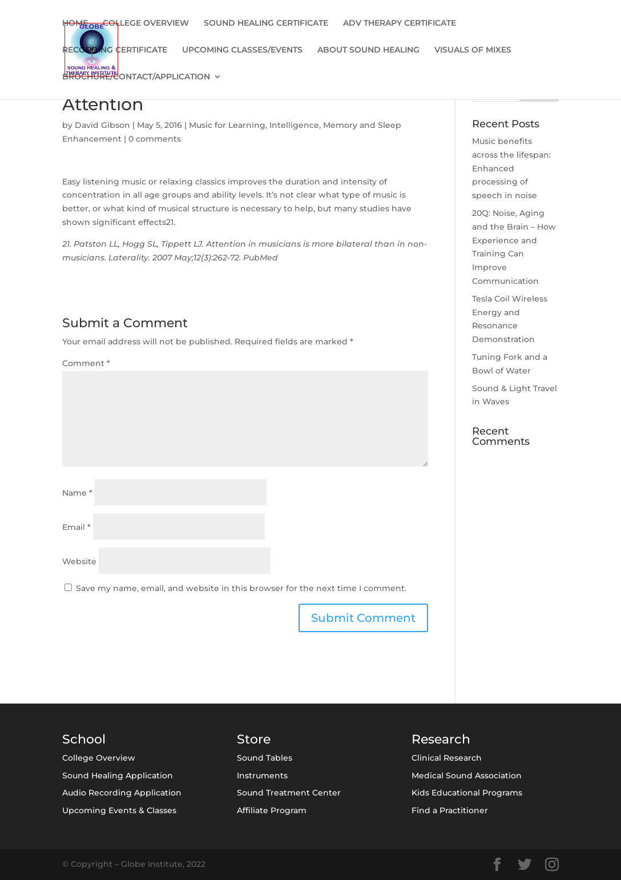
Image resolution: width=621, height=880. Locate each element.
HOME (75, 23)
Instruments (262, 775)
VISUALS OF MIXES (472, 50)
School (84, 739)
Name (77, 493)
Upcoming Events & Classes (119, 810)
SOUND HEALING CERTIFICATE (266, 23)
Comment (86, 363)
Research (441, 739)
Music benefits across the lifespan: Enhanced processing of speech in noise (511, 168)
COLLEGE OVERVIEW (146, 23)
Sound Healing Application (117, 775)
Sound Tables (264, 758)
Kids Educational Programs (467, 792)
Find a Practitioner (450, 810)
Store (254, 739)
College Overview (98, 758)
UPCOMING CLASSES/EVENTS (242, 50)
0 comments (154, 139)
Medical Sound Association (467, 775)
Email (76, 527)
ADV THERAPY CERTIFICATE (399, 23)
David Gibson (102, 125)
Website (79, 561)
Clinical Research (447, 758)
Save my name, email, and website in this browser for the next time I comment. (241, 588)
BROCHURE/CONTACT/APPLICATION (136, 77)
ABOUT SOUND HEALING (368, 50)
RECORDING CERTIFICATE (114, 50)
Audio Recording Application (122, 792)
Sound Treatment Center (289, 792)
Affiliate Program (272, 810)
